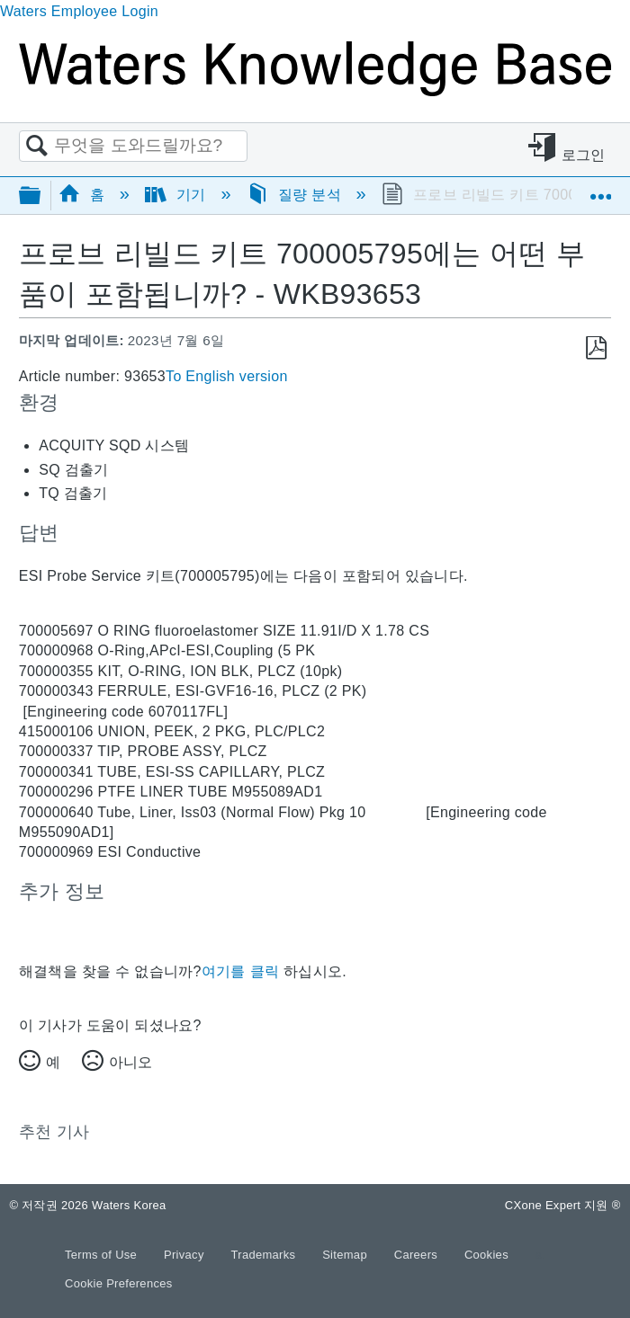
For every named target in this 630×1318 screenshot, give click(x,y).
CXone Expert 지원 (563, 1205)
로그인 (584, 155)
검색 (37, 146)
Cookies (486, 1254)
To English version (227, 376)
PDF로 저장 (596, 348)
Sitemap (346, 1254)
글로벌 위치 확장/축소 (600, 189)
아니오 (130, 1062)
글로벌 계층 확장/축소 (41, 196)
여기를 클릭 (240, 971)
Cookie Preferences (119, 1283)
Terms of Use (102, 1254)
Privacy (186, 1254)
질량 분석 (296, 194)
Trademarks (265, 1254)
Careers (417, 1254)
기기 (178, 194)
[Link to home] (315, 91)
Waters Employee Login (79, 11)
